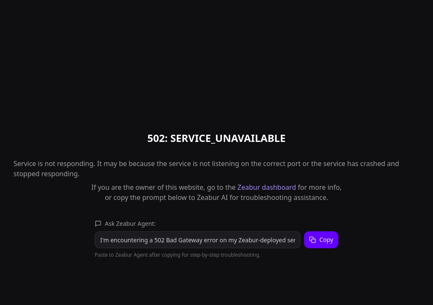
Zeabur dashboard (267, 187)
